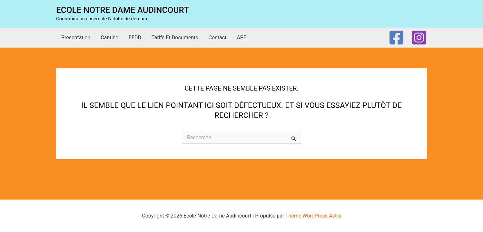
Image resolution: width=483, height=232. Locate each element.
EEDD (135, 37)
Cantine (109, 37)
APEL (243, 37)
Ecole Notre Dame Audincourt (122, 10)
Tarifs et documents (175, 37)
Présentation (75, 37)
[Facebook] (396, 37)
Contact (217, 37)
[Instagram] (419, 37)
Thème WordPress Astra (313, 216)
